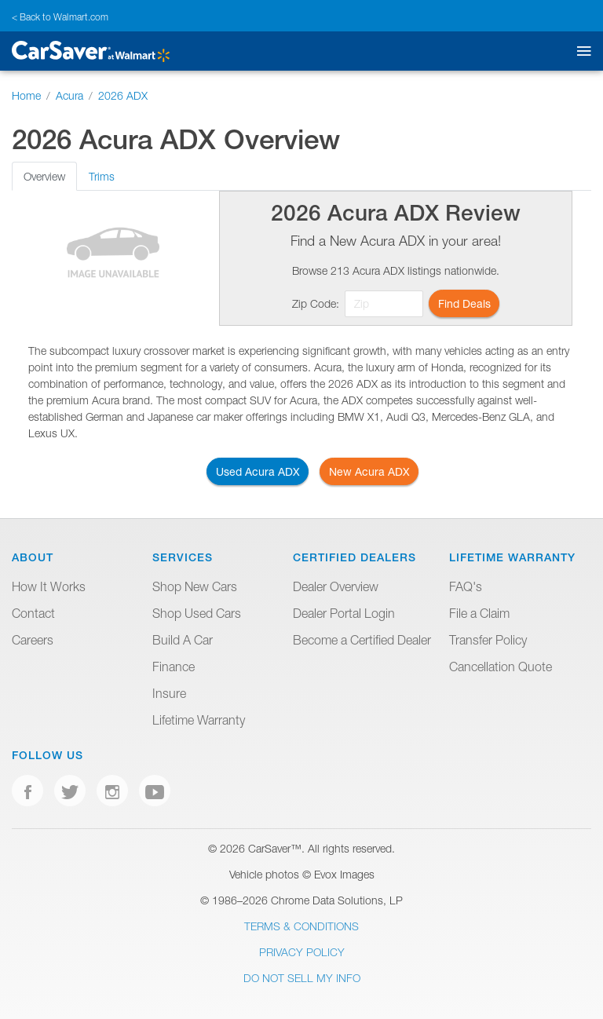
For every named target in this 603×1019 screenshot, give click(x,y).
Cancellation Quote (500, 666)
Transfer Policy (488, 640)
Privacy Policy (302, 952)
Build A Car (182, 640)
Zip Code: (315, 303)
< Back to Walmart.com (60, 17)
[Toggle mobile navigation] (580, 51)
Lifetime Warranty (198, 720)
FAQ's (465, 586)
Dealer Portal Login (344, 613)
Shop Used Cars (196, 613)
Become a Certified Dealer (362, 640)
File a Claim (479, 613)
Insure (169, 693)
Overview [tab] (44, 176)
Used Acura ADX (258, 471)
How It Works (49, 586)
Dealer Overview (335, 586)
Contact (33, 613)
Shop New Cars (194, 586)
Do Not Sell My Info (301, 977)
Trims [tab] (102, 176)
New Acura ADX (369, 471)
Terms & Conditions (301, 926)
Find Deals (464, 303)
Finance (173, 666)
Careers (32, 640)
